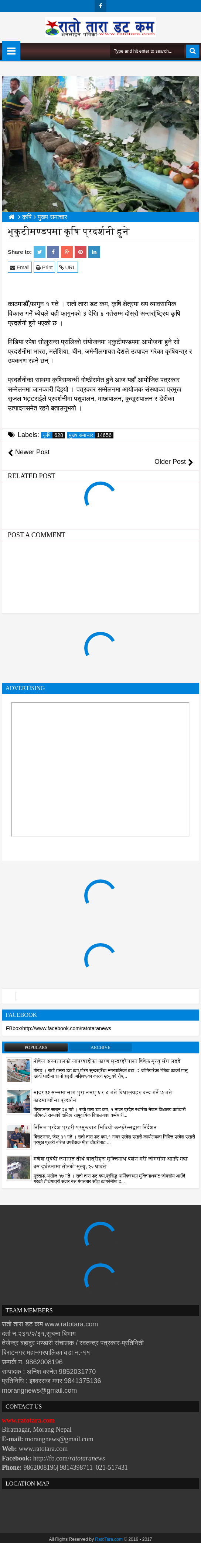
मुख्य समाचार (91, 435)
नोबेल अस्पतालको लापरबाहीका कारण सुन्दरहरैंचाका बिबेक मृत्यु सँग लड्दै (107, 1051)
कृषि (54, 435)
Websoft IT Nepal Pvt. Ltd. (115, 1536)
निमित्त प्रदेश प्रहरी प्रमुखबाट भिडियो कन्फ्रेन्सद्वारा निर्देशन (95, 1118)
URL (67, 267)
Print (44, 267)
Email (20, 267)
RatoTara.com (109, 1529)
